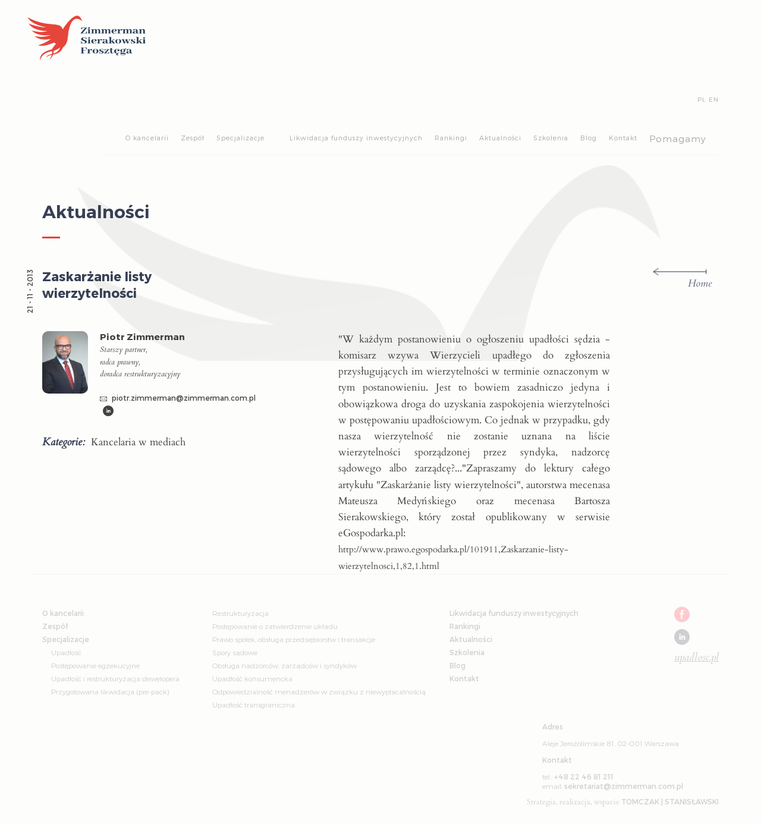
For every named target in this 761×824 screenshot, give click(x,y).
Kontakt (623, 137)
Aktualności (500, 137)
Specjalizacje (240, 137)
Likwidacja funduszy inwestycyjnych (356, 137)
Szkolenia (550, 137)
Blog (588, 137)
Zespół (193, 137)
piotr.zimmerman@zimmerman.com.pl (178, 398)
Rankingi (451, 137)
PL (701, 99)
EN (714, 99)
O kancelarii (147, 137)
